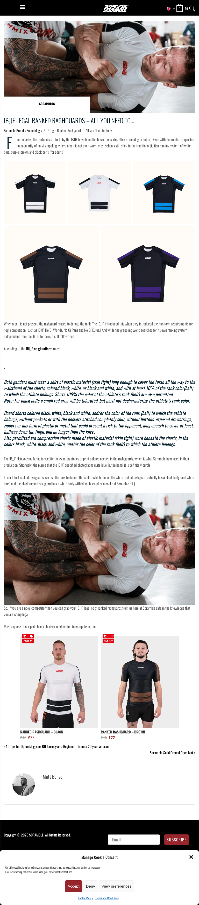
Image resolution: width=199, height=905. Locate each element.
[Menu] (22, 7)
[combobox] (168, 8)
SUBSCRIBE (177, 839)
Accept (74, 886)
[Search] (192, 7)
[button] (191, 857)
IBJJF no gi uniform (39, 348)
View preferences (117, 886)
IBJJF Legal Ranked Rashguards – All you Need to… (69, 120)
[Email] (134, 839)
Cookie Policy (85, 898)
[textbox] (168, 8)
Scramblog (47, 103)
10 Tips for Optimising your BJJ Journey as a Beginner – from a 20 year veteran (57, 746)
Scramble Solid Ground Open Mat (171, 752)
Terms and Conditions (107, 898)
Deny (90, 886)
